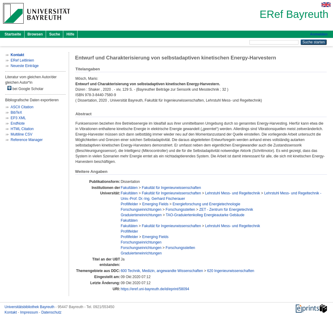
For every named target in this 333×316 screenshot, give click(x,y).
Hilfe (70, 34)
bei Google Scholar (25, 88)
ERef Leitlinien (22, 60)
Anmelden (319, 34)
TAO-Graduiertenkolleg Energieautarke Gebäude (205, 215)
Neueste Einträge (25, 66)
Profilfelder (129, 204)
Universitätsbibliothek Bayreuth (30, 307)
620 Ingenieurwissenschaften (230, 271)
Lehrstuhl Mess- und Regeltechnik (232, 193)
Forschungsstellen (180, 209)
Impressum (29, 312)
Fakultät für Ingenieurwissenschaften (171, 188)
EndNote (18, 123)
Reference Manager (27, 140)
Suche (54, 34)
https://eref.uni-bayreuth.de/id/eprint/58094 (155, 289)
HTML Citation (22, 129)
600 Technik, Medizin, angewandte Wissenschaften (162, 271)
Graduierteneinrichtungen (141, 215)
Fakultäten (129, 188)
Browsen (35, 34)
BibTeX (16, 112)
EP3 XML (18, 118)
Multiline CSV (21, 134)
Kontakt (11, 312)
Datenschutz (51, 312)
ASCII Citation (22, 107)
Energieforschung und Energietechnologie (206, 204)
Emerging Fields (155, 204)
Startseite (13, 34)
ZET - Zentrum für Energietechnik (226, 209)
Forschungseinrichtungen (141, 209)
